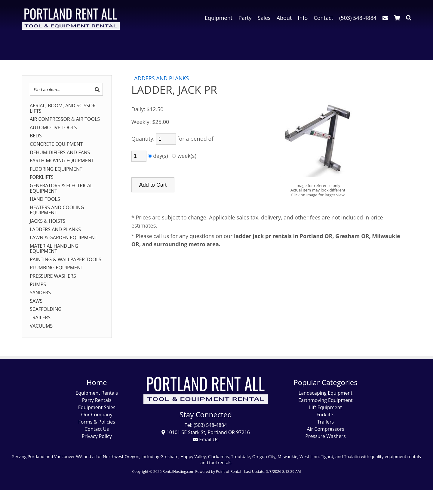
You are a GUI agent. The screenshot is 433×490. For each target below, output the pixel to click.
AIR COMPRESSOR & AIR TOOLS (65, 119)
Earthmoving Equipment (325, 400)
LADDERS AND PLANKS (55, 229)
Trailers (325, 421)
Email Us (205, 439)
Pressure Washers (325, 436)
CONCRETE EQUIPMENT (56, 144)
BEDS (36, 136)
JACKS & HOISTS (47, 221)
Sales (264, 17)
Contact (323, 17)
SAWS (36, 301)
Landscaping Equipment (325, 393)
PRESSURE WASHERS (53, 276)
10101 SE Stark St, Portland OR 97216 (205, 432)
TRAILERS (40, 317)
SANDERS (40, 293)
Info (303, 17)
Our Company (96, 414)
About (284, 17)
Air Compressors (325, 429)
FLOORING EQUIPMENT (56, 169)
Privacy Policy (97, 436)
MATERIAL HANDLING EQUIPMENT (54, 248)
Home (97, 382)
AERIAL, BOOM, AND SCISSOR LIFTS (63, 108)
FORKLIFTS (42, 177)
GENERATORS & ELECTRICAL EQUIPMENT (61, 188)
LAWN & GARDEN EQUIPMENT (63, 237)
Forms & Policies (96, 421)
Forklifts (326, 414)
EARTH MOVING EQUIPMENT (62, 161)
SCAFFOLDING (46, 309)
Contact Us (96, 429)
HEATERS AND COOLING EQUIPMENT (57, 210)
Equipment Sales (96, 407)
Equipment (218, 17)
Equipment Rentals (96, 393)
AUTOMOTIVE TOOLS (53, 127)
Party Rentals (97, 400)
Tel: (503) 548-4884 (206, 425)
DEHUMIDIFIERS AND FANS (60, 152)
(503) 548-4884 (357, 17)
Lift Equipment (325, 407)
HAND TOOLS (45, 199)
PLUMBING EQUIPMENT (56, 268)
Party (245, 17)
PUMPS (38, 284)
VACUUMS (41, 326)
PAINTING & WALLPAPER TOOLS (65, 259)
